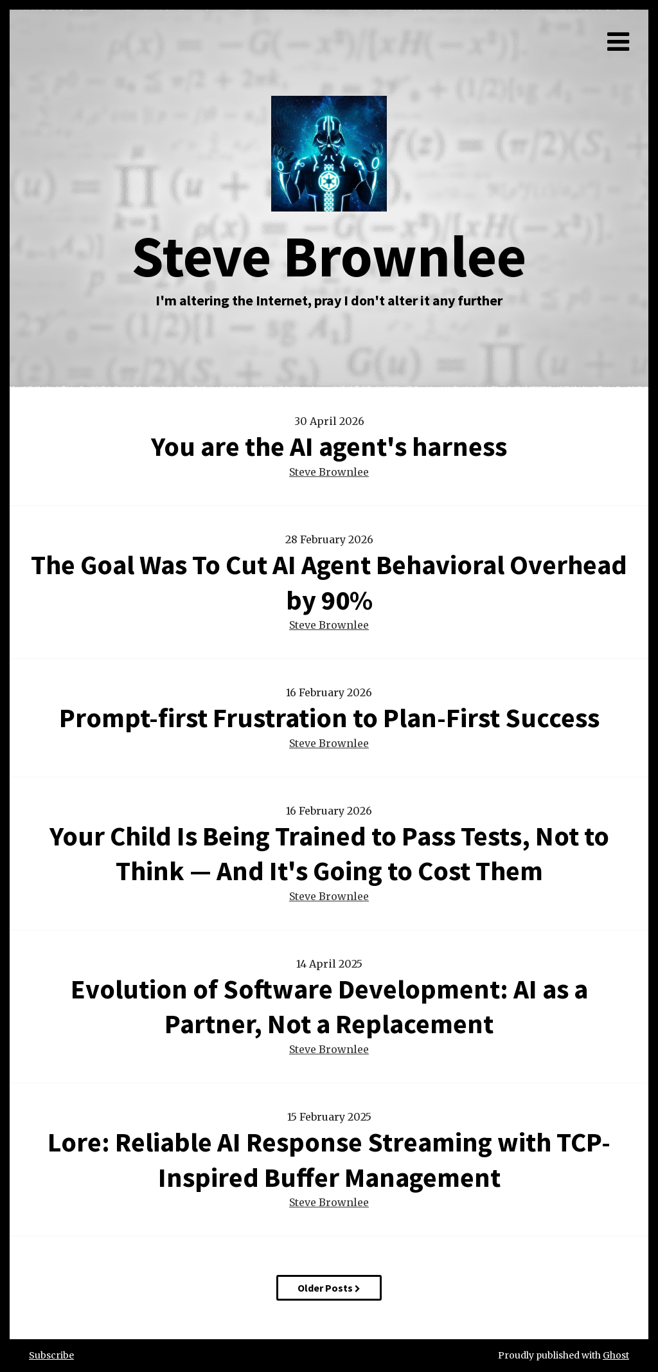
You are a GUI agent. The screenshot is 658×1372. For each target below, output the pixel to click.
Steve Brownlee (329, 471)
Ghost (616, 1355)
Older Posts (329, 1287)
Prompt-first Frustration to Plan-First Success (329, 717)
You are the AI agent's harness (329, 446)
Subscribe (51, 1355)
